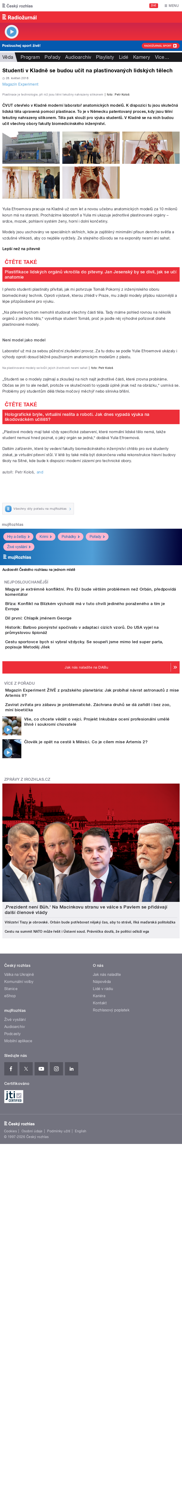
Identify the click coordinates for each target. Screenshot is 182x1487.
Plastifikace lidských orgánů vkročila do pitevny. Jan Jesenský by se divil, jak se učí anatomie (90, 377)
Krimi (46, 757)
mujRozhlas (12, 745)
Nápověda (102, 1265)
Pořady (52, 57)
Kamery (141, 57)
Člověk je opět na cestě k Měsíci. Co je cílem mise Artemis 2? (86, 1025)
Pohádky (71, 757)
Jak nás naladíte (107, 1258)
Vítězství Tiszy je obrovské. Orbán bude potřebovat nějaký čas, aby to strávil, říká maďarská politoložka (90, 1206)
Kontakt (100, 1287)
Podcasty (12, 1317)
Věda (8, 57)
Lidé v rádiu (103, 1272)
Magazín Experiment (20, 84)
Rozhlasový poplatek (111, 1294)
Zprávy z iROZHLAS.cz (27, 1063)
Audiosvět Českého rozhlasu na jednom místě (38, 790)
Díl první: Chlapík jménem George (57, 855)
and (40, 693)
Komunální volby (18, 1265)
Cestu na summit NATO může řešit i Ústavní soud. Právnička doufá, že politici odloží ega (77, 1215)
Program (30, 57)
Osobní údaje (32, 1415)
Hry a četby (18, 757)
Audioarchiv (78, 57)
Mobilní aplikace (18, 1324)
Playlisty (105, 57)
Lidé (123, 57)
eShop (10, 1279)
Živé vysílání (19, 767)
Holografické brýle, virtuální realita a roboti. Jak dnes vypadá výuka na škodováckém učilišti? (77, 637)
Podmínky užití (58, 1415)
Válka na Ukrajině (19, 1258)
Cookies (10, 1415)
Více (162, 57)
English (80, 1415)
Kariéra (99, 1279)
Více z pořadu (19, 950)
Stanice (11, 1272)
